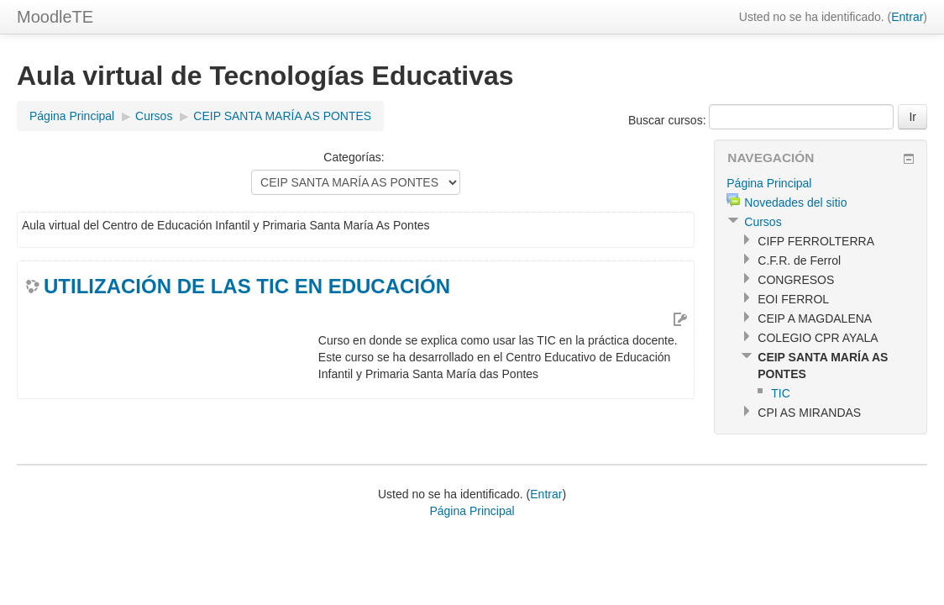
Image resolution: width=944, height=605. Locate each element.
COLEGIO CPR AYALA (818, 338)
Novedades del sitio (795, 202)
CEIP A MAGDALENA (815, 318)
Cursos (153, 116)
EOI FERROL (793, 299)
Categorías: (353, 157)
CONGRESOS (796, 280)
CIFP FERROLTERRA (816, 241)
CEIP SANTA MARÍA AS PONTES (282, 116)
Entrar (907, 17)
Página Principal (71, 116)
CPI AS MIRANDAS (809, 412)
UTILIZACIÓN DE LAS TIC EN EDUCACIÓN (247, 286)
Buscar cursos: (668, 120)
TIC (780, 393)
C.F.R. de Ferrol (799, 260)
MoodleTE (55, 17)
